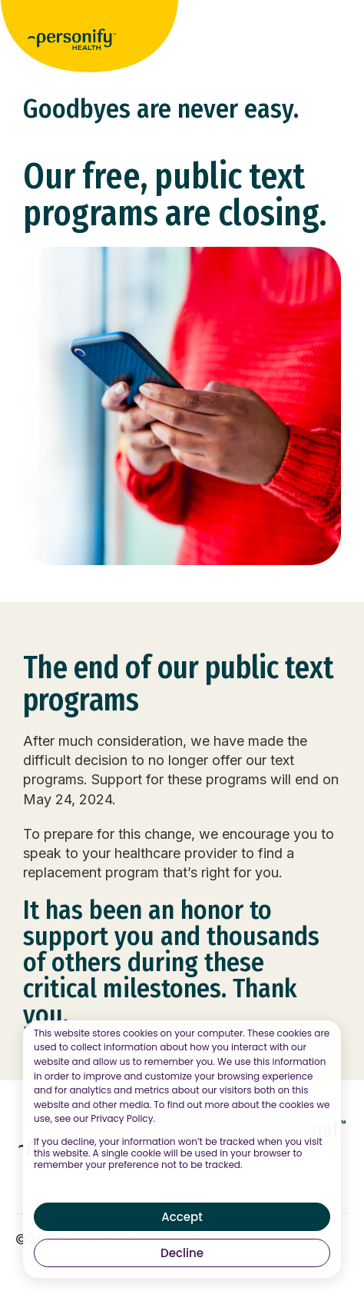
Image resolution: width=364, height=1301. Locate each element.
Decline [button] (182, 1253)
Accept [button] (181, 1217)
